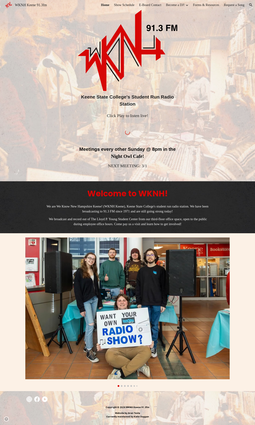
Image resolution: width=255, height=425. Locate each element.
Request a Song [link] (234, 5)
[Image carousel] (127, 312)
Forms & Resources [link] (206, 5)
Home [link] (105, 5)
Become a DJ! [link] (175, 5)
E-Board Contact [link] (150, 5)
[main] (127, 100)
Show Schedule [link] (124, 5)
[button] (250, 5)
